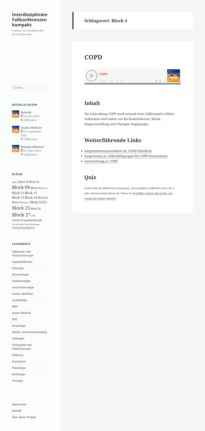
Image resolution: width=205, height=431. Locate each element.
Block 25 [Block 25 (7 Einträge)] (21, 208)
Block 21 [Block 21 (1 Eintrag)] (26, 203)
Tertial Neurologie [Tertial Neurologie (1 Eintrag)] (32, 224)
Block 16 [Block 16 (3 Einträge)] (31, 197)
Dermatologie (20, 274)
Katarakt (26, 112)
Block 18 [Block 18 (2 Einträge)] (43, 197)
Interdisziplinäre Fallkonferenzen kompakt (29, 20)
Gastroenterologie (23, 287)
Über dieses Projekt (24, 417)
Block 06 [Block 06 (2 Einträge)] (34, 182)
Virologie (17, 380)
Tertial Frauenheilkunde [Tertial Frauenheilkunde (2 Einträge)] (27, 220)
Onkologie (18, 338)
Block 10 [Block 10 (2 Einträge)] (36, 188)
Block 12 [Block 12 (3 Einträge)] (18, 193)
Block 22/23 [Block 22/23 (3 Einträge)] (38, 202)
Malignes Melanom (32, 147)
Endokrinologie (21, 281)
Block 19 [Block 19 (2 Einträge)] (17, 202)
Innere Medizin (21, 313)
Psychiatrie (19, 361)
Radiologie (18, 374)
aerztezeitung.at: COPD (101, 161)
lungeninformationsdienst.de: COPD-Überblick (118, 151)
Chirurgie (18, 268)
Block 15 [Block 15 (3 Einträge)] (18, 197)
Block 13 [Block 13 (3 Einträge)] (31, 193)
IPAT (15, 319)
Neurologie (19, 325)
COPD (93, 57)
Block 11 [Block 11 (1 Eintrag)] (44, 188)
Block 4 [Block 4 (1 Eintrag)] (15, 182)
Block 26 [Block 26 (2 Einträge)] (36, 208)
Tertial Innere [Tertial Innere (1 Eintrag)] (18, 224)
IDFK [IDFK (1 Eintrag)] (33, 216)
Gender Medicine (31, 127)
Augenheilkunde (22, 262)
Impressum (19, 404)
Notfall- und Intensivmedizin (29, 332)
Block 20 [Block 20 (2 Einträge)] (23, 182)
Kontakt (17, 410)
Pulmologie (19, 368)
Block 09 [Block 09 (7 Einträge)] (21, 187)
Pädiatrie (17, 355)
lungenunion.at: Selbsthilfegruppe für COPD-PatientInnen (126, 156)
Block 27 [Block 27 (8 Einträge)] (21, 214)
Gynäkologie (19, 300)
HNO (15, 306)
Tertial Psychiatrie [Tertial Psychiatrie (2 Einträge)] (23, 228)
